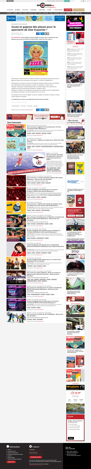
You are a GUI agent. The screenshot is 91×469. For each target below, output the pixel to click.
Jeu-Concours (15, 24)
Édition (47, 7)
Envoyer (71, 438)
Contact (9, 449)
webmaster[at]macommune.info (35, 465)
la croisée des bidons (40, 223)
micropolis (49, 133)
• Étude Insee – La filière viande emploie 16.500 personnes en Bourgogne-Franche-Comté (75, 50)
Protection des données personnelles (15, 454)
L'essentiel (75, 46)
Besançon (29, 125)
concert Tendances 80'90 (35, 294)
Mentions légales (11, 457)
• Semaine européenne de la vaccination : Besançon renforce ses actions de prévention (74, 54)
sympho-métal (48, 182)
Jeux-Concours (23, 24)
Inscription (71, 215)
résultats (43, 182)
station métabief (39, 319)
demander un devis (36, 457)
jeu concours (23, 105)
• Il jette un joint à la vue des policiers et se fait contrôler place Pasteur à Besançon (74, 63)
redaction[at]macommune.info (35, 450)
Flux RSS (9, 455)
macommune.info (50, 169)
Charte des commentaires (13, 452)
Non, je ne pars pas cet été (74, 429)
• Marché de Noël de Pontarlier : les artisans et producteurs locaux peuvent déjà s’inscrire (75, 67)
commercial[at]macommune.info (35, 454)
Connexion (79, 215)
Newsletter (11, 461)
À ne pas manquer (75, 303)
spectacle (35, 105)
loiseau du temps (42, 279)
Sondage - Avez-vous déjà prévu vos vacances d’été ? (75, 421)
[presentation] (67, 310)
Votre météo (75, 383)
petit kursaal (30, 105)
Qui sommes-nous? (12, 451)
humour (33, 252)
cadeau (33, 133)
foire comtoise (38, 133)
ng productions (56, 169)
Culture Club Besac (15, 105)
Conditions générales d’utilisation (14, 459)
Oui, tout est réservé (73, 424)
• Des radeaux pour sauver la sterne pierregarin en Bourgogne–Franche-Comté (74, 59)
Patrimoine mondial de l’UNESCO (47, 146)
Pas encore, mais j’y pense (74, 427)
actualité (34, 176)
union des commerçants (45, 210)
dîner (32, 279)
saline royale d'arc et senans (58, 146)
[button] (81, 1)
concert (28, 182)
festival (28, 197)
